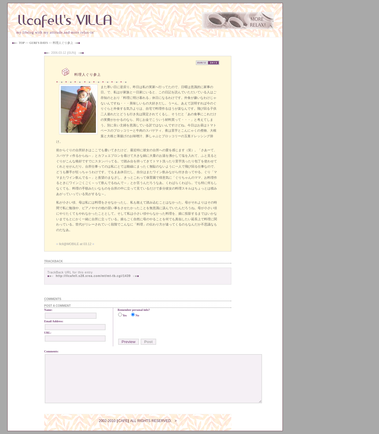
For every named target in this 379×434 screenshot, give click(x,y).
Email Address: (53, 321)
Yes (125, 315)
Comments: (51, 351)
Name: (48, 309)
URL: (47, 332)
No (137, 315)
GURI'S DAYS (38, 42)
